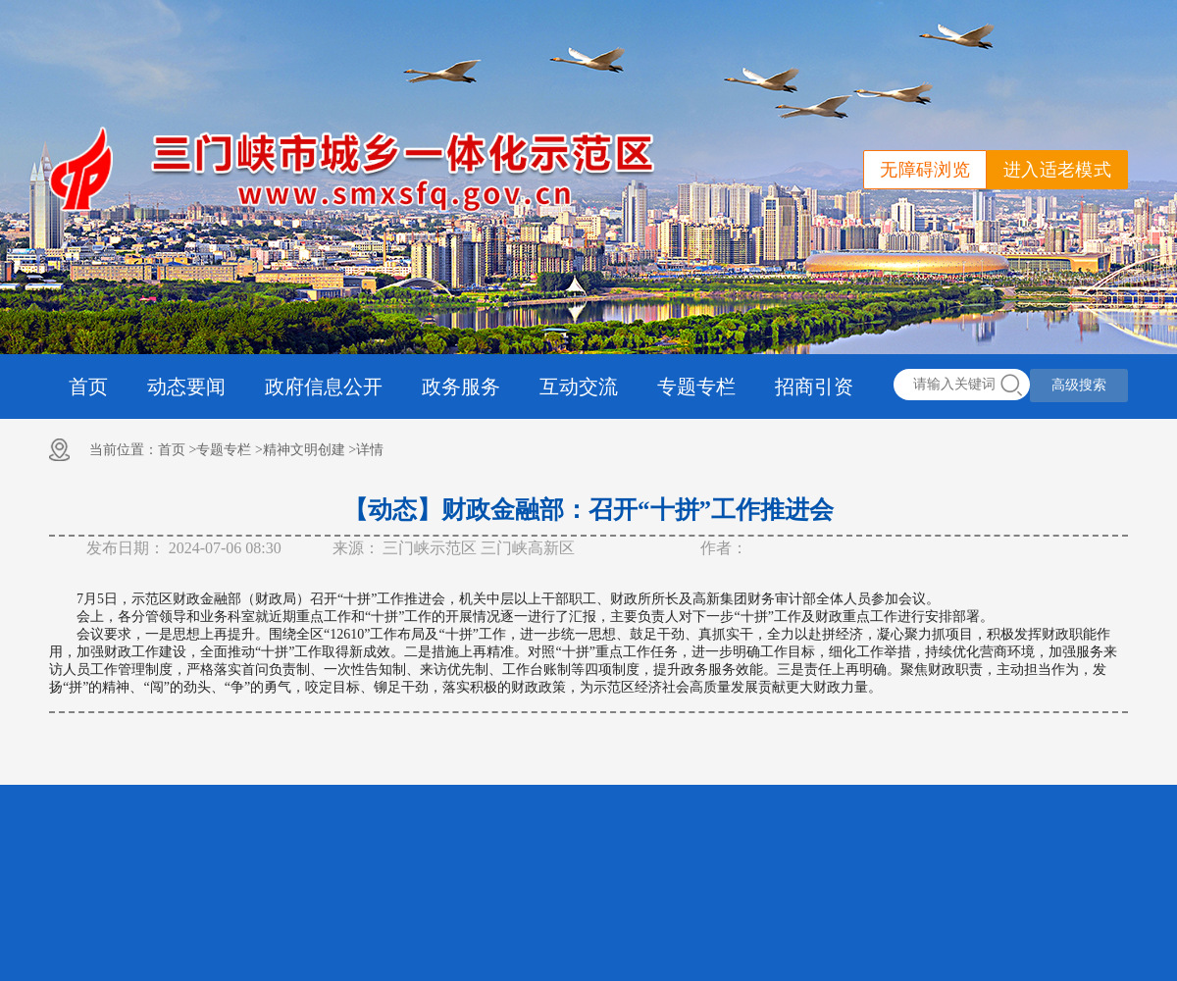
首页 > (177, 449)
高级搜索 (1078, 385)
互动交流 (578, 386)
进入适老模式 (1057, 170)
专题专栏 (696, 386)
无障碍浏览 (925, 170)
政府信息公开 (324, 386)
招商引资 (814, 386)
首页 (88, 386)
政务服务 (461, 386)
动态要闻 (186, 386)
